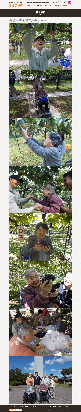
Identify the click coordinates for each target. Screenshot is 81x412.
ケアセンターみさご (48, 6)
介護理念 (28, 6)
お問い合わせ (64, 6)
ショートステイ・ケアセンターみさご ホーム (22, 406)
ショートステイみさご (37, 6)
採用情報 (57, 6)
